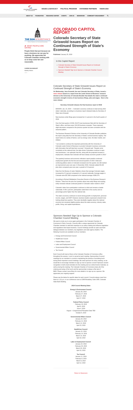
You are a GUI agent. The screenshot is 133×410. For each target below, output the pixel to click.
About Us (29, 15)
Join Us (71, 15)
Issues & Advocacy (50, 8)
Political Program (68, 8)
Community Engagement (95, 15)
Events (63, 15)
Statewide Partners (88, 8)
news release (57, 93)
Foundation (39, 15)
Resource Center (52, 15)
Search (108, 16)
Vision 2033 (104, 8)
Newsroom (81, 15)
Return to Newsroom (81, 373)
